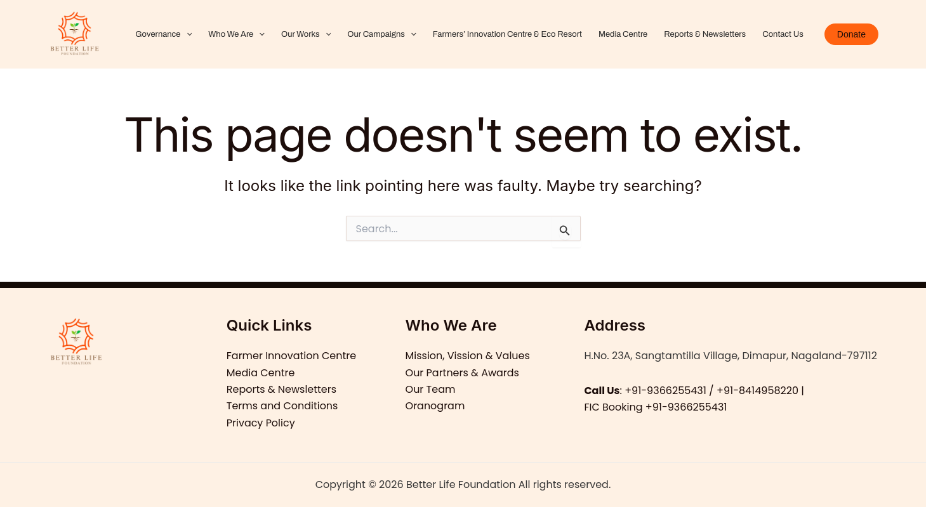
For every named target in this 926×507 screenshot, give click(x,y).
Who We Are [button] (236, 34)
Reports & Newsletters (705, 34)
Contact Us (783, 34)
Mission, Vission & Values (468, 355)
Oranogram (435, 405)
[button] (186, 34)
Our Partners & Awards (463, 372)
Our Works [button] (306, 34)
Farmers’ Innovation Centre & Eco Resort (507, 34)
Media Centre (623, 34)
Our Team (431, 389)
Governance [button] (163, 34)
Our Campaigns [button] (381, 34)
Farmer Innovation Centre (292, 355)
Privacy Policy (261, 423)
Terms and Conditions (282, 405)
